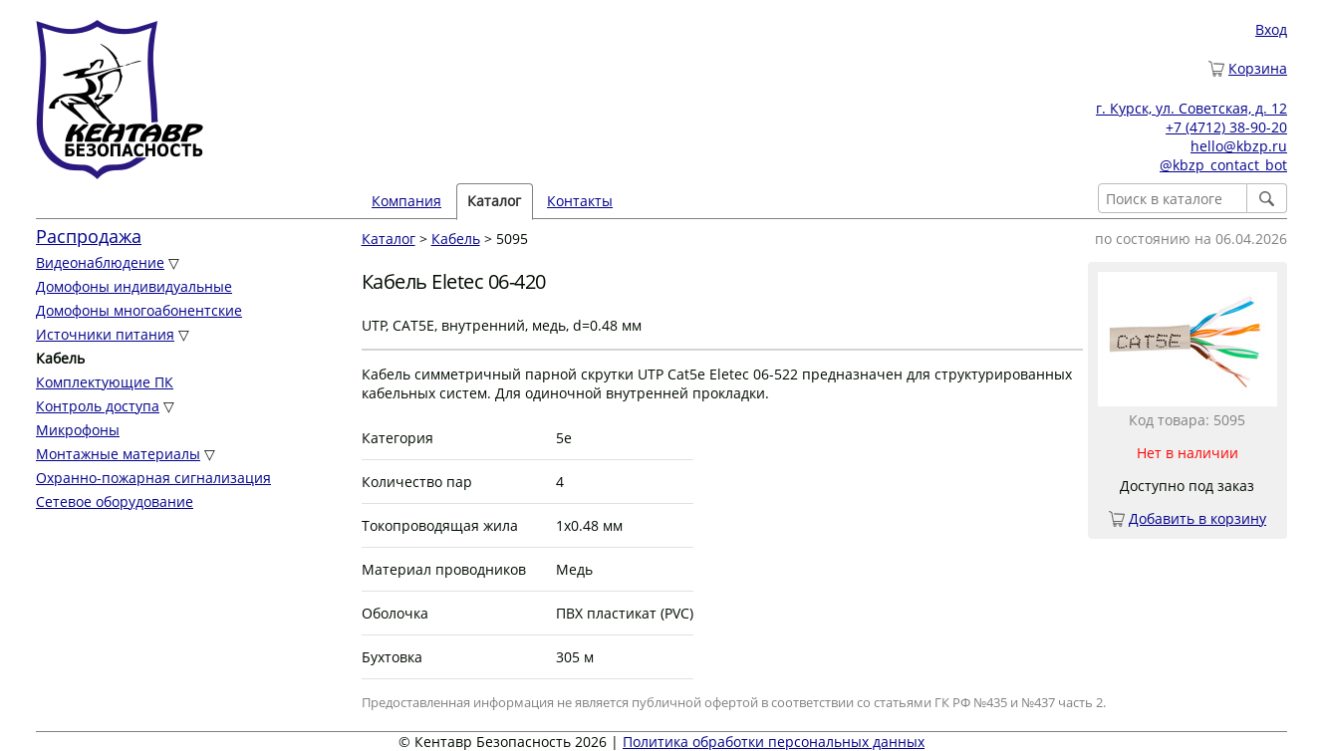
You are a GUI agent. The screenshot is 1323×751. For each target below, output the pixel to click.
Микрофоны (78, 429)
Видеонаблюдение (100, 262)
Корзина (1257, 68)
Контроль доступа (97, 405)
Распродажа (88, 236)
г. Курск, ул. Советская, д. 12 (1191, 108)
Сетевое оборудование (114, 501)
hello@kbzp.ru (1239, 145)
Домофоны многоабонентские (139, 310)
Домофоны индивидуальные (134, 286)
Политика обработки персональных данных (774, 741)
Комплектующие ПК (104, 382)
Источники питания (105, 334)
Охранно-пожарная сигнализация (153, 477)
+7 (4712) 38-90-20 (1226, 127)
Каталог (494, 200)
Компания (406, 200)
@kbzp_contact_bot (1223, 164)
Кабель (455, 238)
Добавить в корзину (1197, 518)
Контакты (580, 200)
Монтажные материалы (118, 453)
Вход (1271, 29)
